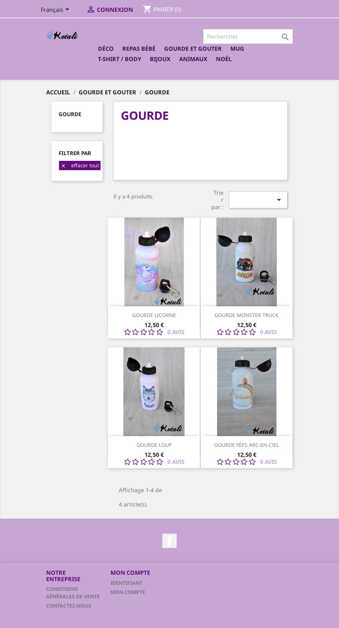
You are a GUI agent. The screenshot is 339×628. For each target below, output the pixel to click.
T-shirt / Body (119, 59)
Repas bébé (139, 49)
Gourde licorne (154, 315)
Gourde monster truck (247, 315)
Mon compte (127, 592)
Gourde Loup (154, 444)
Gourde (70, 114)
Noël (224, 59)
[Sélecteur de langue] (56, 10)
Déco (106, 49)
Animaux (193, 59)
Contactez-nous (68, 605)
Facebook (169, 541)
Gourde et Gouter (193, 49)
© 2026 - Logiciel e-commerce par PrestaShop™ (169, 618)
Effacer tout (79, 165)
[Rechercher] (248, 36)
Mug (237, 49)
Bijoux (160, 59)
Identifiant (126, 582)
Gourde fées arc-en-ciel (246, 444)
